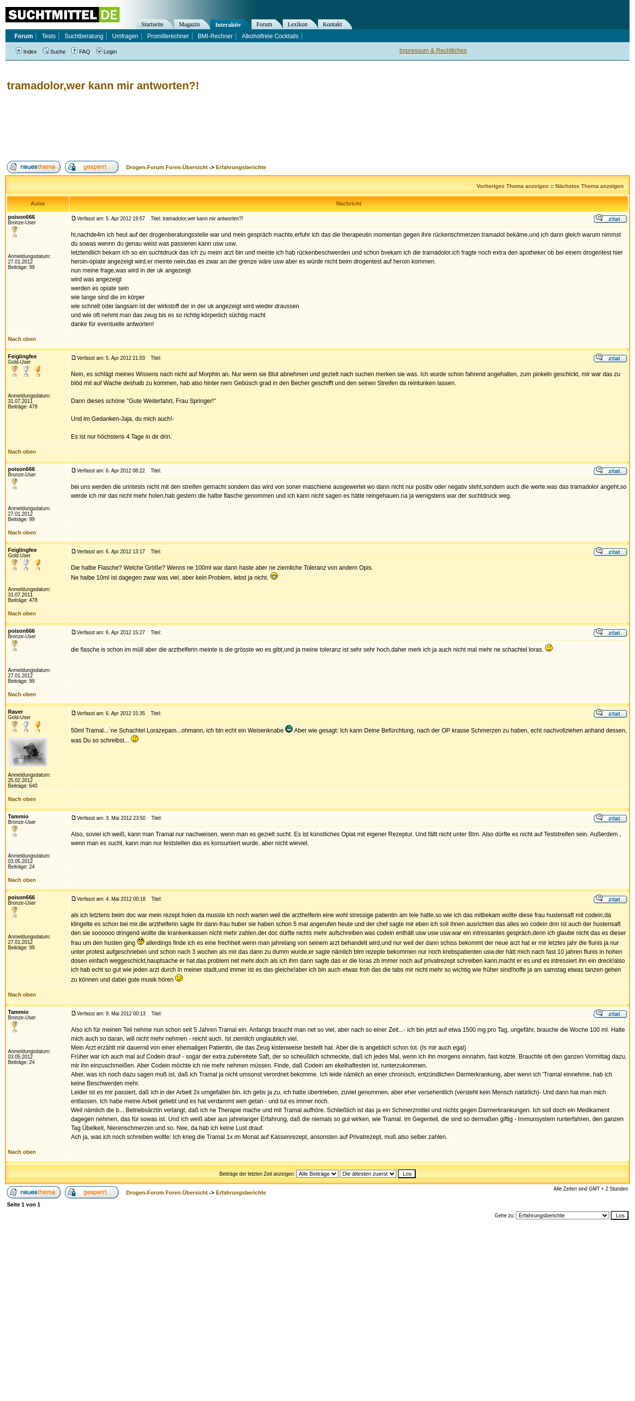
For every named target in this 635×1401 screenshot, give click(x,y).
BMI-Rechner (215, 36)
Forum (264, 24)
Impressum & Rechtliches (433, 50)
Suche (54, 52)
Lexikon (298, 24)
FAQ (80, 52)
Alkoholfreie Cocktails (270, 36)
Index (26, 52)
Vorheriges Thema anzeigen (513, 186)
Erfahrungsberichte (241, 167)
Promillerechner (168, 36)
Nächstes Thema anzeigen (589, 186)
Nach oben (22, 339)
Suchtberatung (83, 36)
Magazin (189, 24)
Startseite (152, 24)
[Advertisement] (185, 126)
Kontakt (332, 24)
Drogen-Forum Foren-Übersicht (166, 167)
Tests (49, 36)
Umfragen (125, 36)
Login (106, 52)
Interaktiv (228, 24)
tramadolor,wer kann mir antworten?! (103, 85)
